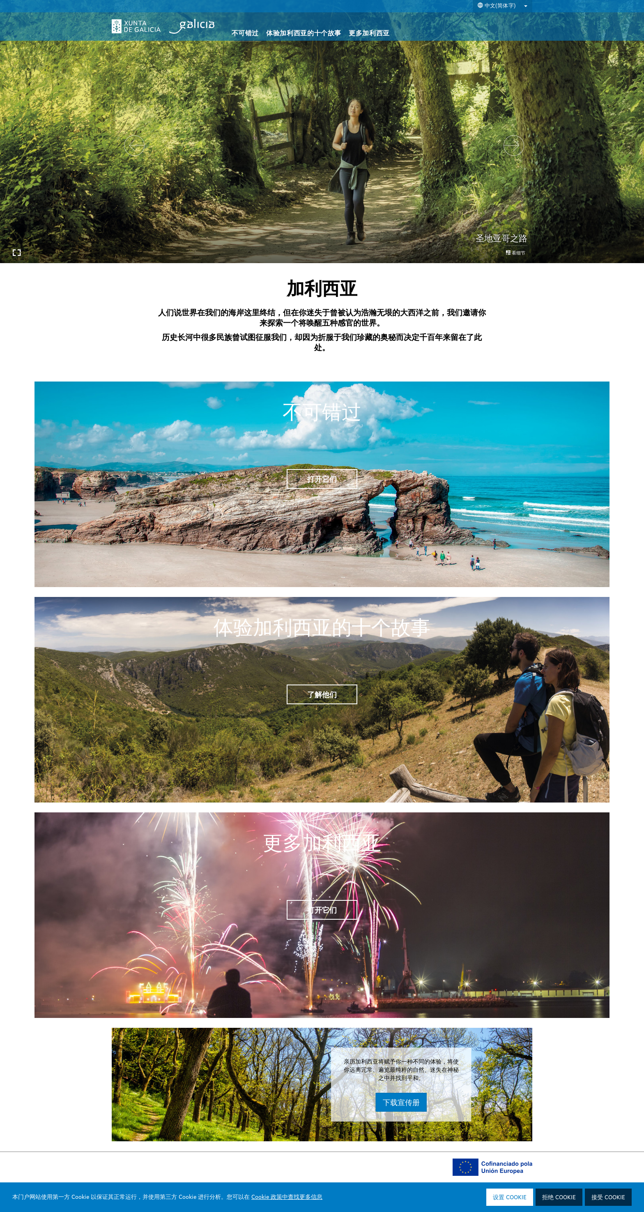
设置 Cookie (510, 1197)
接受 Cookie (608, 1197)
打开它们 (322, 479)
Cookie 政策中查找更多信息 (286, 1197)
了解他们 (322, 694)
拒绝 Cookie (559, 1197)
